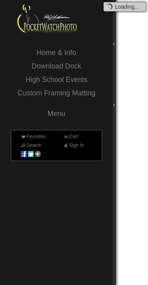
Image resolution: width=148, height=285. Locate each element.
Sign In (73, 145)
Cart (70, 136)
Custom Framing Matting (56, 93)
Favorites (33, 136)
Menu (56, 114)
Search (30, 145)
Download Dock (56, 66)
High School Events (56, 80)
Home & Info (56, 53)
